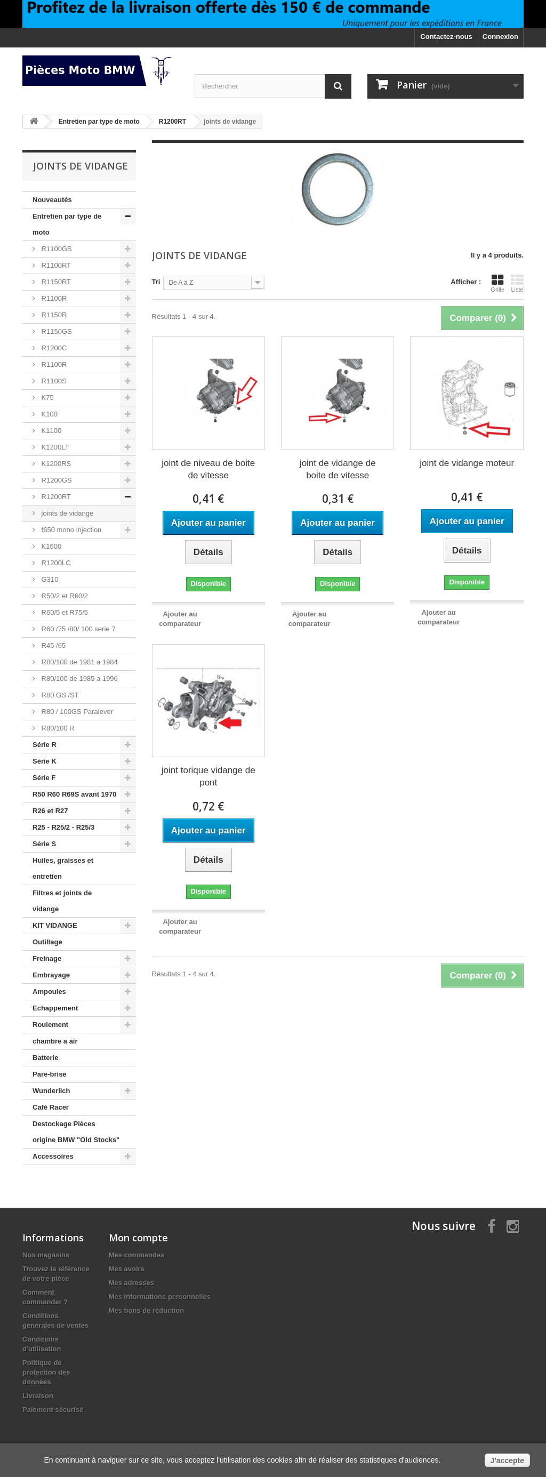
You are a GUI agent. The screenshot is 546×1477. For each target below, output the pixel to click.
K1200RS (55, 464)
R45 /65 (52, 645)
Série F (44, 778)
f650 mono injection (70, 530)
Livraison (37, 1396)
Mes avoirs (126, 1269)
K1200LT (54, 447)
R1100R (53, 298)
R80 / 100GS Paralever (76, 712)
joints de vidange (66, 513)
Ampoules (49, 992)
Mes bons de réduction (146, 1310)
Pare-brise (50, 1074)
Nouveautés (52, 200)
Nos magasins (45, 1255)
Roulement (50, 1025)
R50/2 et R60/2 (63, 596)
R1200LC (55, 563)
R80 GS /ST (59, 695)
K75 (46, 398)
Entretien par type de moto (67, 224)
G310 (48, 579)
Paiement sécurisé (52, 1410)
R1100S (53, 381)
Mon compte (138, 1237)
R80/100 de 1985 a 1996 (78, 679)
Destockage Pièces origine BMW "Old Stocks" (76, 1132)
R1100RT (55, 265)
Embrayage (51, 975)
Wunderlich (51, 1091)
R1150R (53, 315)
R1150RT (55, 282)
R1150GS (55, 331)
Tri (156, 282)
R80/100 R (57, 728)
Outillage (47, 942)
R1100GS (55, 249)
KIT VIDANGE (55, 925)
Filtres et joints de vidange (62, 901)
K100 (48, 414)
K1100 (50, 431)
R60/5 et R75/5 (63, 612)
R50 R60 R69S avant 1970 (75, 794)
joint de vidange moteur (467, 463)
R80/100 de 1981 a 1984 (78, 662)
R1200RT (55, 497)
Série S (44, 844)
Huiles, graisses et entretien (63, 868)
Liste (517, 283)
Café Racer (51, 1107)
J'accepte (507, 1460)
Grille (497, 283)
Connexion (500, 37)
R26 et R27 (50, 811)
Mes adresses (131, 1283)
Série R (45, 745)
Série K (45, 761)
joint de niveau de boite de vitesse (208, 469)
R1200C (53, 348)
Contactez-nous (446, 37)
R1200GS (55, 480)
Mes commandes (137, 1255)
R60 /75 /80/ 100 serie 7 (77, 629)
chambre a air (55, 1041)
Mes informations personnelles (160, 1297)
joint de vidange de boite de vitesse (338, 469)
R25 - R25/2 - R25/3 (63, 827)
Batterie (45, 1058)
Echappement (55, 1008)
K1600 (50, 546)
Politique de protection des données (46, 1372)
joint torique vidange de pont (208, 776)
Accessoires (53, 1156)
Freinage (47, 958)
